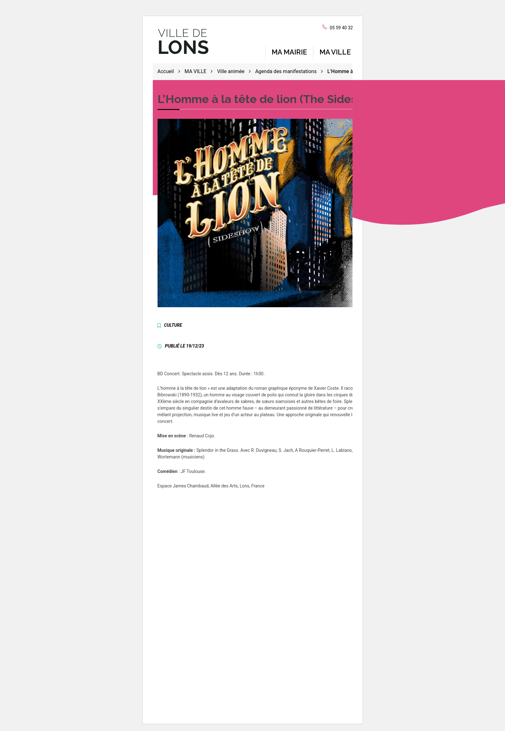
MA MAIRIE (289, 50)
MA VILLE (335, 50)
